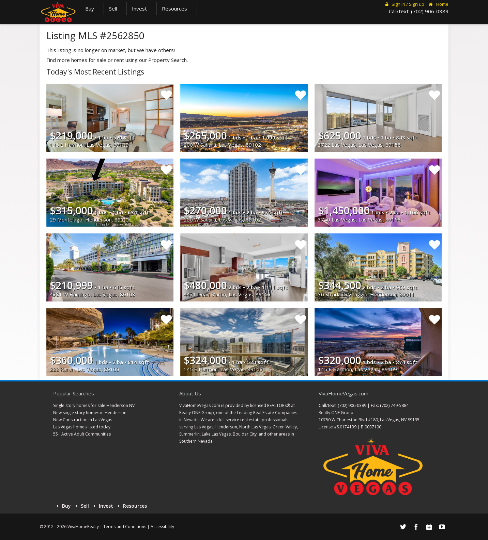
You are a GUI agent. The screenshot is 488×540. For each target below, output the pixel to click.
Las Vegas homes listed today (81, 427)
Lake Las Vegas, (217, 434)
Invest (142, 8)
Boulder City (245, 434)
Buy (92, 8)
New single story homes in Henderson (89, 412)
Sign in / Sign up (404, 4)
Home (438, 4)
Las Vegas (203, 427)
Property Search (167, 59)
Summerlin (189, 434)
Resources (177, 8)
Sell (115, 8)
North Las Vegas (255, 427)
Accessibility (162, 526)
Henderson (226, 427)
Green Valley (285, 427)
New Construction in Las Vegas (82, 420)
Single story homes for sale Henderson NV (94, 405)
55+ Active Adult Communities (82, 434)
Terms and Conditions (124, 526)
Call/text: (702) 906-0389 (418, 11)
